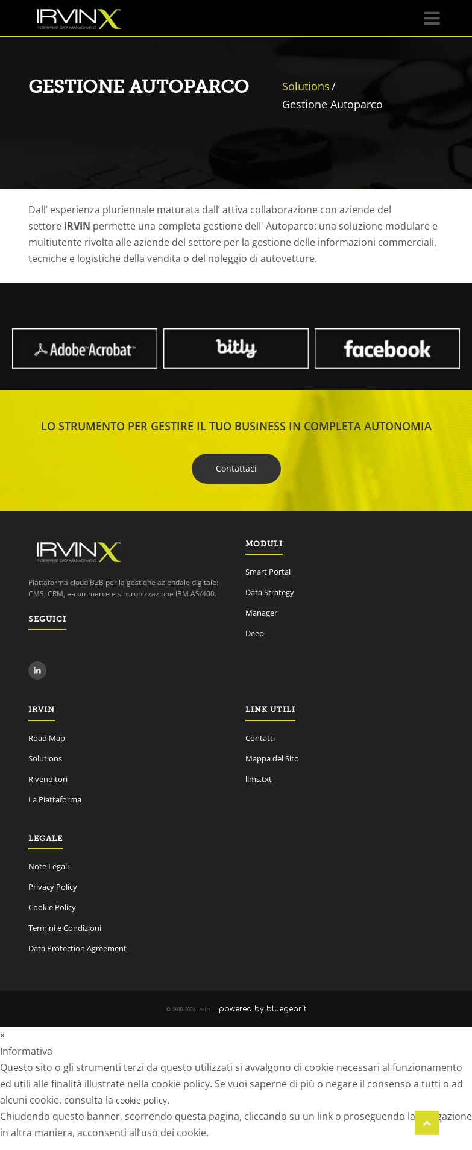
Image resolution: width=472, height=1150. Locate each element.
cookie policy (141, 1100)
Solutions (306, 86)
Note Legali (48, 866)
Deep (254, 633)
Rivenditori (48, 778)
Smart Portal (268, 571)
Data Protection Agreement (77, 948)
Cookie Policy (52, 907)
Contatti (260, 738)
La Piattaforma (54, 799)
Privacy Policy (52, 886)
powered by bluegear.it (262, 1009)
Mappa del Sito (272, 758)
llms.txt (258, 778)
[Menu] (432, 18)
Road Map (46, 738)
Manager (261, 612)
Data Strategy (269, 592)
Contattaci (236, 468)
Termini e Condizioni (64, 927)
